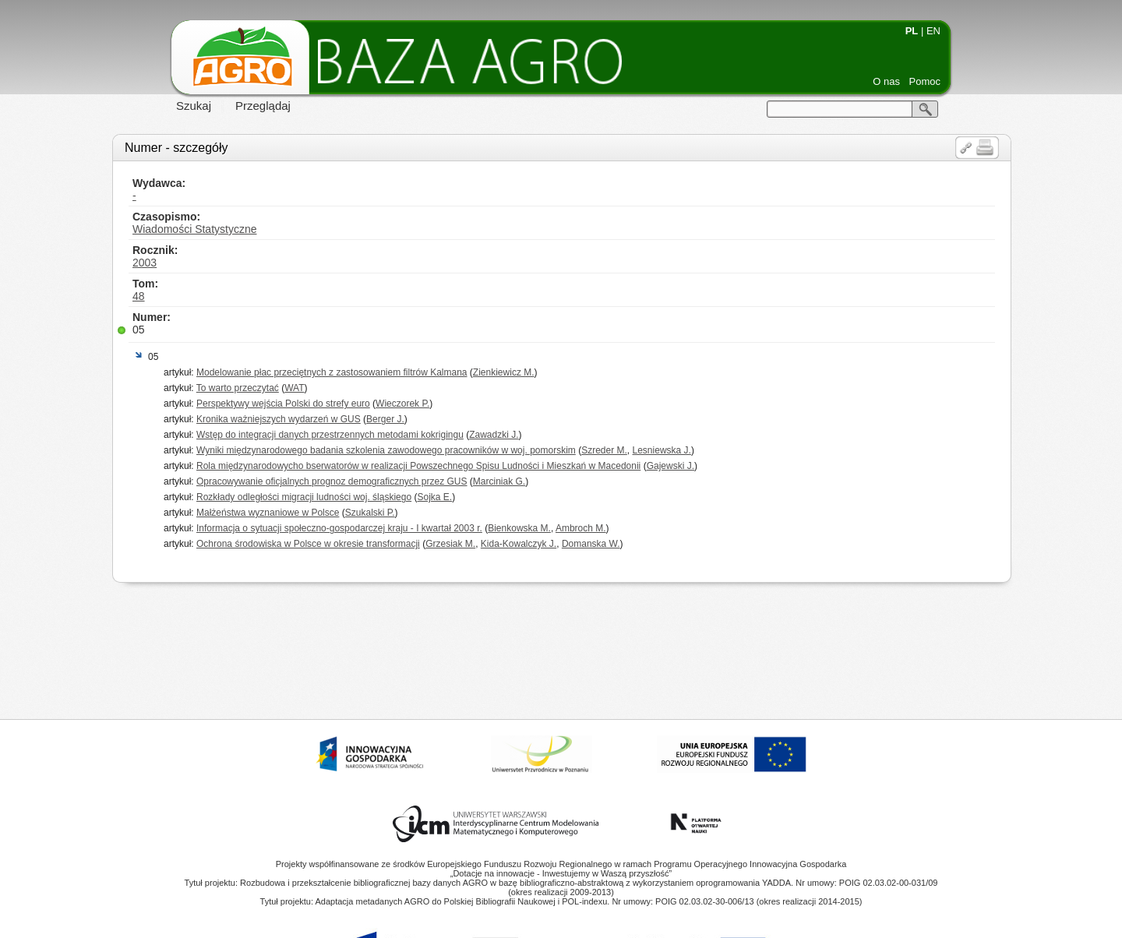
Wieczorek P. (402, 403)
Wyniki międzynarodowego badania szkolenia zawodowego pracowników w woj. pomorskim (386, 450)
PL (912, 31)
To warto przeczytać (237, 388)
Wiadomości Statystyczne (194, 229)
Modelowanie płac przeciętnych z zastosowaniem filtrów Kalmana (332, 372)
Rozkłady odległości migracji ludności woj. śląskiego (303, 497)
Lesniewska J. (662, 450)
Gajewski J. (670, 465)
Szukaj (193, 105)
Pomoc (924, 81)
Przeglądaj (263, 105)
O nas (886, 81)
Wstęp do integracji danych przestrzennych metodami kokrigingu (330, 434)
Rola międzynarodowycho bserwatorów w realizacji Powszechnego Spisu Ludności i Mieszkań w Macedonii (418, 465)
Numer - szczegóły (176, 147)
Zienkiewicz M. (504, 372)
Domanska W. (591, 543)
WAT (294, 388)
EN (933, 31)
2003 (144, 262)
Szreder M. (604, 450)
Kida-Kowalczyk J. (518, 543)
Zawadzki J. (493, 434)
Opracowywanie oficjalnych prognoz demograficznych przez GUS (332, 481)
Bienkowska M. (519, 528)
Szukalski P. (370, 512)
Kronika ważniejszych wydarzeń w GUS (278, 419)
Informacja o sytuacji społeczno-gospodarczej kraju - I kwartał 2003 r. (339, 528)
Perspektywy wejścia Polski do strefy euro (283, 403)
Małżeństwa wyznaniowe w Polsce (267, 512)
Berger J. (385, 419)
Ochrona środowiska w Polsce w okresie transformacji (308, 543)
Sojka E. (434, 497)
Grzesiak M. (450, 543)
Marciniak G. (499, 481)
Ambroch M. (581, 528)
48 (138, 296)
